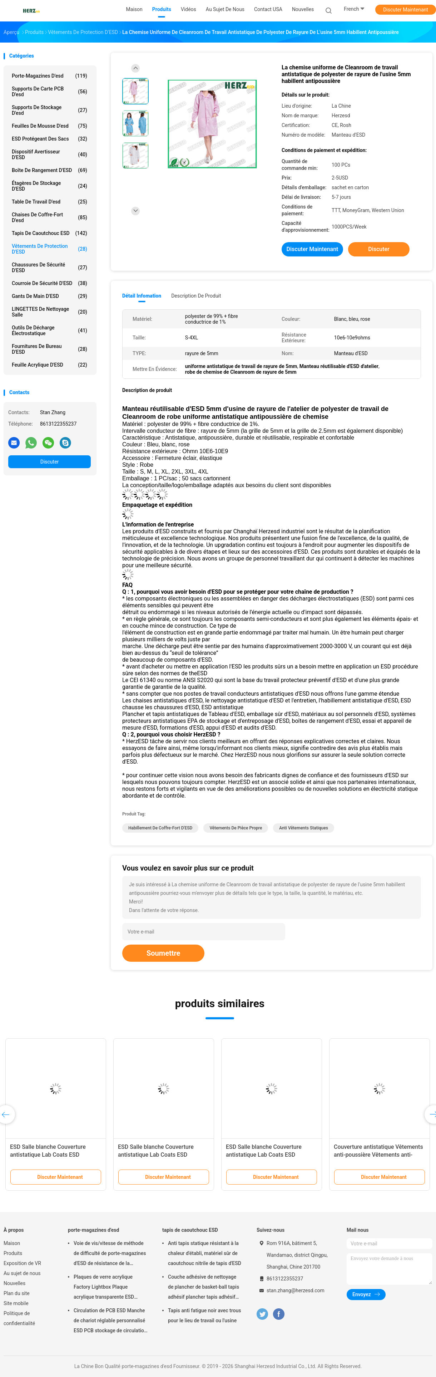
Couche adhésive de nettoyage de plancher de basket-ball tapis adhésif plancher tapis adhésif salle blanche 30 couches (203, 1288)
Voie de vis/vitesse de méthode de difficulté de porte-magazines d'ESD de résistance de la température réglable (110, 1254)
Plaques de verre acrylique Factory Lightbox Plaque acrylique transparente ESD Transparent (104, 1288)
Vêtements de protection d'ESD (49, 249)
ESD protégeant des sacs (49, 138)
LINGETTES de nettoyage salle (49, 312)
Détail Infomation (141, 296)
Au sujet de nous (22, 1273)
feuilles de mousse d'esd (49, 125)
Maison (12, 1243)
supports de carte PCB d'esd (49, 91)
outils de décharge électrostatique (49, 330)
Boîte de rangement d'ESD (49, 170)
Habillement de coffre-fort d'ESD (160, 827)
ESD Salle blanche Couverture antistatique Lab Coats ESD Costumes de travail (48, 1154)
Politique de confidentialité (19, 1318)
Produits (13, 1253)
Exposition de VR (22, 1263)
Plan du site (17, 1293)
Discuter (49, 462)
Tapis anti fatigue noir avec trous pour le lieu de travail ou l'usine (204, 1315)
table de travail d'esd (49, 201)
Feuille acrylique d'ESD (49, 364)
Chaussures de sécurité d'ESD (49, 267)
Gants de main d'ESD (49, 296)
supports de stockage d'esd (49, 110)
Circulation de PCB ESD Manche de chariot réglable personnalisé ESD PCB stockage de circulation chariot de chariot (110, 1322)
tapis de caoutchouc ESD (49, 233)
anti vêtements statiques (303, 827)
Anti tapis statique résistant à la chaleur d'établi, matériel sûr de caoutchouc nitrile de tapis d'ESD (204, 1253)
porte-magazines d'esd (49, 75)
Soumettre (163, 953)
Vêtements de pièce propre (235, 827)
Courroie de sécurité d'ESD (49, 283)
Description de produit (196, 296)
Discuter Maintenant (405, 10)
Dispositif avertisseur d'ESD (49, 154)
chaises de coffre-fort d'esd (49, 217)
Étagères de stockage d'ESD (49, 186)
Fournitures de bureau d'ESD (49, 349)
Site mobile (16, 1303)
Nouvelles (14, 1283)
